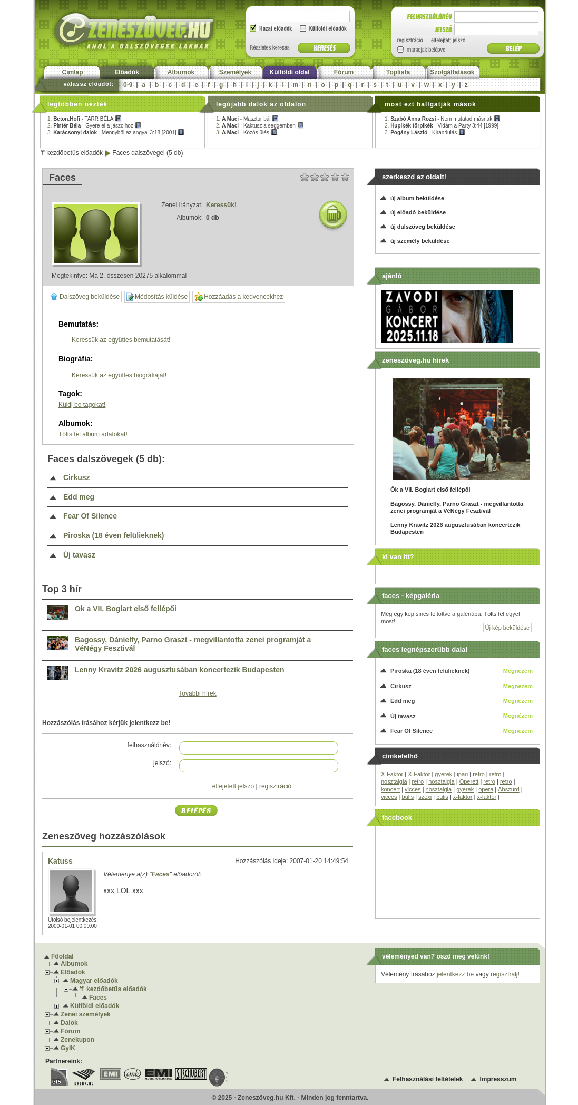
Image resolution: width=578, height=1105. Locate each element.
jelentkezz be (455, 974)
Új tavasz (79, 555)
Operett (469, 781)
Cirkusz (76, 478)
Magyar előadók (94, 980)
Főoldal (62, 956)
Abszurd (508, 789)
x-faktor (463, 797)
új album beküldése (417, 198)
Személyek (235, 72)
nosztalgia (394, 781)
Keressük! (221, 205)
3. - (115, 132)
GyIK (68, 1048)
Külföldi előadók (94, 1006)
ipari (462, 774)
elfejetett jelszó (233, 786)
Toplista (398, 72)
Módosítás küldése (157, 296)
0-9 (127, 85)
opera (485, 789)
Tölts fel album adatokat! (93, 434)
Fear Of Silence (90, 516)
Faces (98, 997)
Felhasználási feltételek (428, 1079)
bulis (408, 797)
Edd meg (78, 497)
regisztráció (275, 786)
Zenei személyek (86, 1014)
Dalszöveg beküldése (85, 296)
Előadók (126, 72)
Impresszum (497, 1079)
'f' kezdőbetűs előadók (72, 153)
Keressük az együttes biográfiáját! (119, 375)
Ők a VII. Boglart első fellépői (126, 609)
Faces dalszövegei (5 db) (147, 153)
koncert (390, 789)
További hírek (197, 693)
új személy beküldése (420, 241)
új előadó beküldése (418, 212)
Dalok (69, 1022)
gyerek (443, 774)
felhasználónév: (149, 745)
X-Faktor (392, 774)
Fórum (344, 72)
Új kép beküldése (507, 627)
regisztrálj (504, 974)
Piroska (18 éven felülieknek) (113, 536)
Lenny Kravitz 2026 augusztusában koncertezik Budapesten (180, 670)
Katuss (60, 861)
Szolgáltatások (452, 72)
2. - (94, 126)
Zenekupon (77, 1039)
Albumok (181, 72)
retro (479, 774)
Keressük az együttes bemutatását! (121, 340)
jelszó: (162, 763)
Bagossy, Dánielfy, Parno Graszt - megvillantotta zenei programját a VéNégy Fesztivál (193, 644)
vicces (413, 789)
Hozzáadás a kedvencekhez (238, 296)
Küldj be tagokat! (81, 404)
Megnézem (518, 671)
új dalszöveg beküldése (422, 226)
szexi (425, 797)
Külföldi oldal (290, 72)
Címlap (72, 72)
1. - (84, 119)
